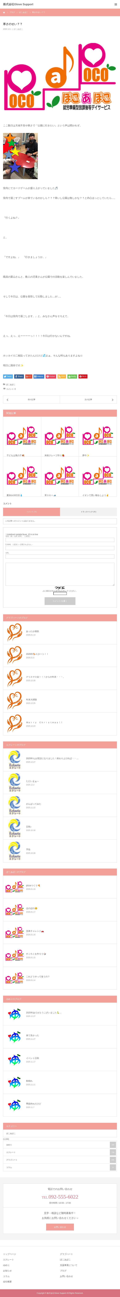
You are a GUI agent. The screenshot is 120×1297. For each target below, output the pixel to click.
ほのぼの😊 (31, 908)
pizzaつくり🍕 (33, 885)
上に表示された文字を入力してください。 (60, 591)
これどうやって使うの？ (38, 976)
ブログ (63, 1270)
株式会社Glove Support (18, 4)
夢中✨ (85, 455)
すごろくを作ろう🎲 (36, 954)
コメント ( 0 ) (31, 512)
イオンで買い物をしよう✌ (95, 495)
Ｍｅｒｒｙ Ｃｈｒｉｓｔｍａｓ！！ (44, 722)
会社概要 (7, 1281)
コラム (61, 1167)
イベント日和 (32, 1058)
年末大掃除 (31, 699)
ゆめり (61, 1145)
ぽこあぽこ (18, 29)
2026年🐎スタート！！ (37, 654)
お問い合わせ (60, 1227)
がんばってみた (33, 804)
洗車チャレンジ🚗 (35, 931)
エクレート (61, 1152)
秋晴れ (29, 1081)
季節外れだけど (33, 1103)
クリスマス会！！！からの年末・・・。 (45, 677)
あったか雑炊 (32, 631)
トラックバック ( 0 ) (88, 512)
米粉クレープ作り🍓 (54, 455)
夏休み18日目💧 (15, 495)
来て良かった (32, 1035)
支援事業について (68, 1265)
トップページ (9, 1254)
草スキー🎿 (50, 495)
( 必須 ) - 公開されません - (19, 544)
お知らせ (7, 1270)
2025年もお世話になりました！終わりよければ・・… (52, 758)
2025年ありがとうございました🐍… (44, 1012)
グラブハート (61, 1160)
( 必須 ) (18, 536)
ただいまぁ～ (32, 781)
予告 (28, 849)
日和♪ (28, 826)
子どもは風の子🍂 (15, 455)
